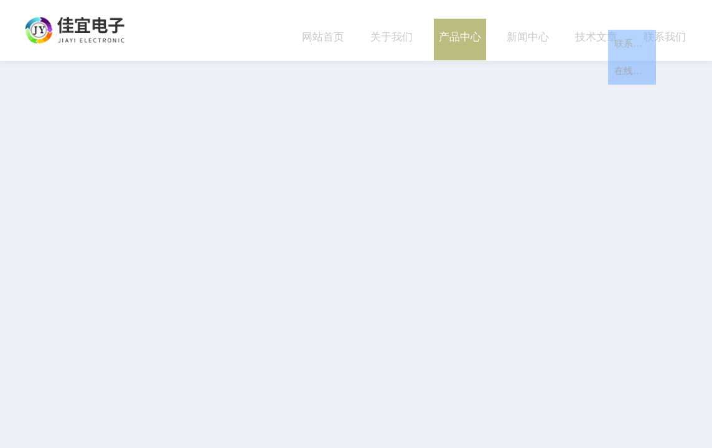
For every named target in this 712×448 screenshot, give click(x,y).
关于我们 (391, 30)
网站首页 (323, 30)
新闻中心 (528, 30)
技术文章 (596, 30)
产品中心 (460, 30)
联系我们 (665, 30)
